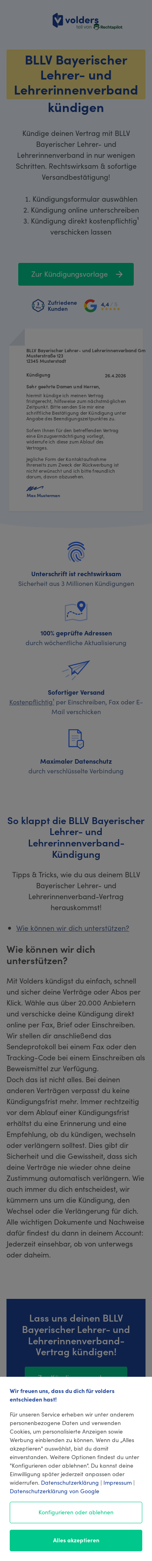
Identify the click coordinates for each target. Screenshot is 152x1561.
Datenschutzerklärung (70, 1482)
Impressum (117, 1482)
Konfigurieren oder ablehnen (76, 1512)
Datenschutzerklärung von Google (54, 1491)
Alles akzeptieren (76, 1540)
